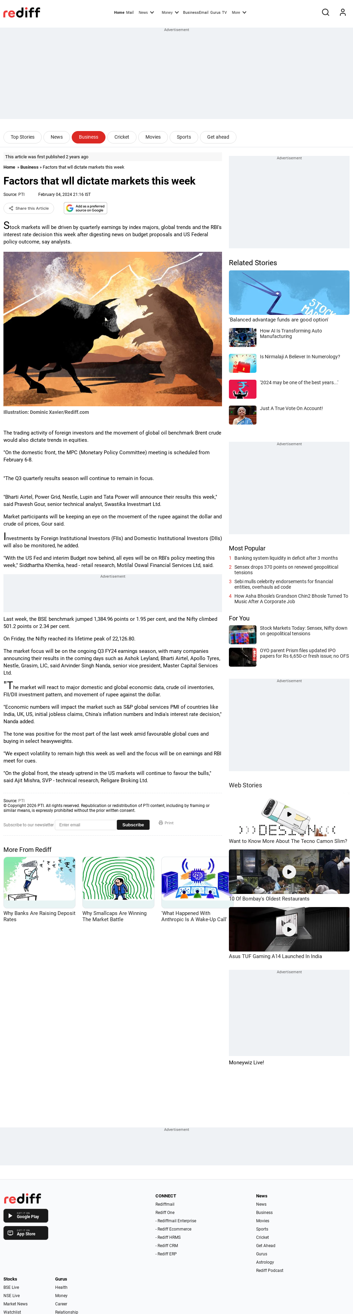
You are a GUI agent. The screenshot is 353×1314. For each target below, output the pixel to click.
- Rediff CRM (166, 1245)
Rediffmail (164, 1204)
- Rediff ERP (166, 1254)
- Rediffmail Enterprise (175, 1220)
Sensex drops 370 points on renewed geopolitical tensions (286, 569)
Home (119, 12)
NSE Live (11, 1295)
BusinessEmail (196, 12)
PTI (21, 194)
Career (61, 1304)
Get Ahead (265, 1245)
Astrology (265, 1262)
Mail (130, 12)
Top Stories (22, 137)
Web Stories (245, 785)
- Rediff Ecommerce (173, 1229)
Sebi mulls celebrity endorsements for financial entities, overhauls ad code (283, 584)
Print (166, 823)
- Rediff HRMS (168, 1237)
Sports (184, 137)
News (146, 12)
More (239, 12)
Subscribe (133, 824)
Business (88, 137)
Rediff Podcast (269, 1270)
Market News (15, 1304)
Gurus (215, 12)
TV (224, 12)
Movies (153, 137)
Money (170, 12)
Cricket (121, 137)
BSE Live (11, 1287)
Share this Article (29, 208)
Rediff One (164, 1212)
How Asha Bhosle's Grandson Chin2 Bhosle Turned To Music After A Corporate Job (291, 598)
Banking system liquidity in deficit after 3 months (286, 558)
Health (61, 1287)
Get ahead (218, 137)
